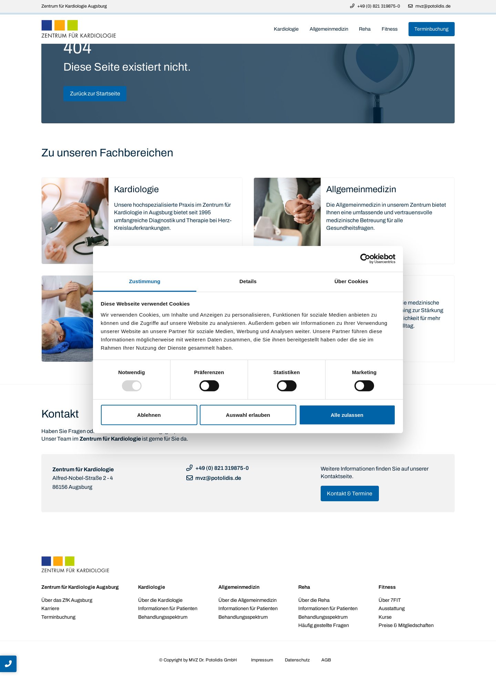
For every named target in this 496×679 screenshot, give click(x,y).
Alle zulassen (347, 415)
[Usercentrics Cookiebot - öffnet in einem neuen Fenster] (365, 259)
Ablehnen (149, 415)
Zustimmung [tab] (145, 281)
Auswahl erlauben (248, 415)
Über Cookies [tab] (351, 281)
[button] (8, 664)
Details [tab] (248, 281)
